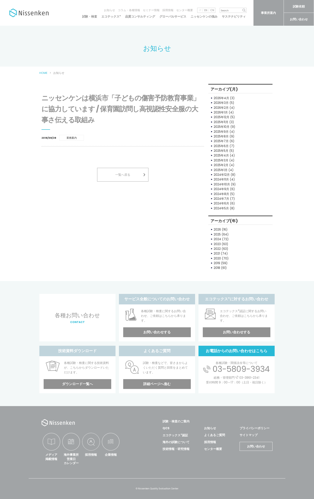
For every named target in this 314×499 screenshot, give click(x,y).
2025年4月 (221, 155)
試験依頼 (299, 6)
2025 (217, 234)
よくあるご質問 (214, 435)
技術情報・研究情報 (176, 449)
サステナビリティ (234, 16)
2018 (217, 268)
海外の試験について (176, 442)
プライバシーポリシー (255, 428)
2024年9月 (221, 189)
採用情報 (167, 10)
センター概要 (184, 10)
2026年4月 (221, 98)
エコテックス (111, 16)
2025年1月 (221, 170)
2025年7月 (221, 141)
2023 (217, 244)
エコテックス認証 (175, 435)
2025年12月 (221, 117)
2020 (217, 258)
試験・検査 (89, 16)
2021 (217, 253)
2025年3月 (221, 160)
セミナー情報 (151, 10)
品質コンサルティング (140, 16)
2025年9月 (221, 132)
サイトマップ (249, 435)
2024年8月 (221, 194)
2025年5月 (221, 151)
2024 (217, 239)
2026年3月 (221, 103)
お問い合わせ (299, 19)
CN (212, 10)
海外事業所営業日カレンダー (71, 459)
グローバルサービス (172, 16)
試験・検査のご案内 (176, 421)
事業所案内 (268, 13)
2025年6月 (221, 146)
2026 (217, 229)
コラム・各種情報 (129, 10)
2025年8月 (221, 136)
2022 (217, 249)
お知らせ (109, 10)
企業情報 (111, 455)
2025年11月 (221, 122)
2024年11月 (221, 179)
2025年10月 (222, 127)
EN (205, 10)
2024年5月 (221, 208)
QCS (166, 428)
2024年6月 (221, 203)
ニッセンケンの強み (204, 16)
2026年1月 (221, 112)
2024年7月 (221, 199)
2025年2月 (221, 165)
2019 (217, 263)
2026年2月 (221, 108)
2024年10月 (222, 184)
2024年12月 (222, 175)
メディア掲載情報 (51, 457)
